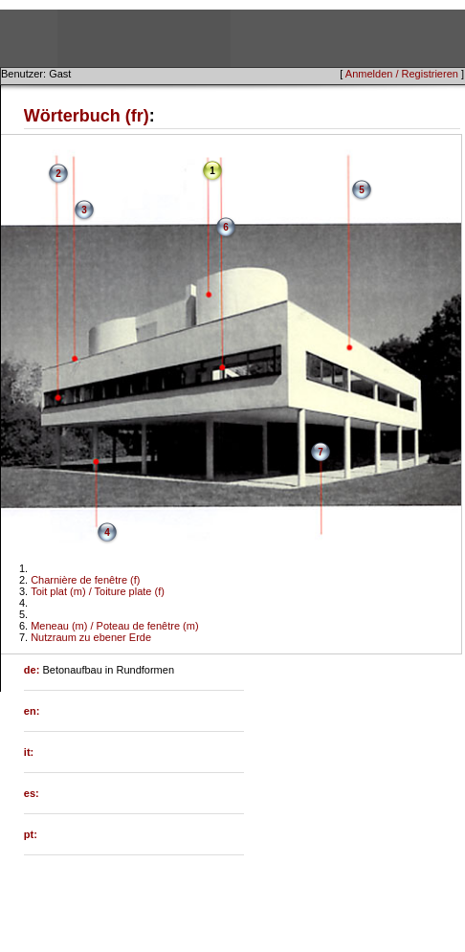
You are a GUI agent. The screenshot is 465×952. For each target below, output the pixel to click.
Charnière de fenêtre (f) (85, 580)
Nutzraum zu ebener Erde (91, 637)
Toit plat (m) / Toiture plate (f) (98, 591)
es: (31, 793)
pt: (30, 834)
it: (28, 752)
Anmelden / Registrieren (401, 73)
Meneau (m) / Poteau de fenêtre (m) (114, 625)
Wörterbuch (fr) (86, 115)
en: (32, 711)
